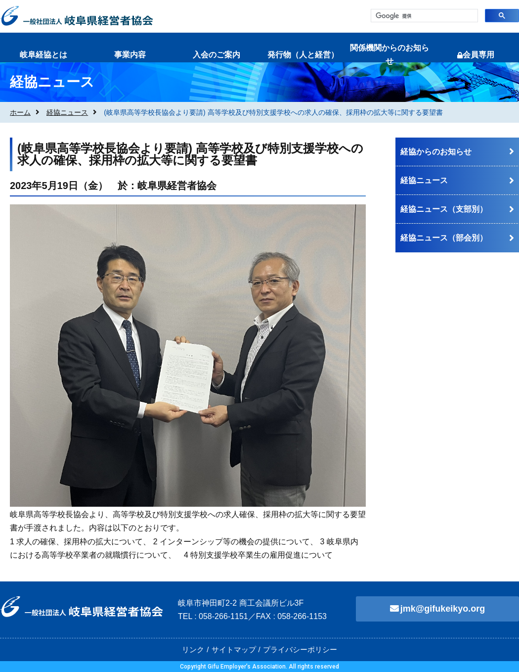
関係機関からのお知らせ (389, 54)
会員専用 (475, 54)
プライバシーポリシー (300, 649)
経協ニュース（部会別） (443, 238)
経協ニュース (67, 112)
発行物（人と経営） (303, 54)
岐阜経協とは (43, 54)
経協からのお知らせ (436, 151)
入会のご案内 (216, 54)
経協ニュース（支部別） (443, 209)
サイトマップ (234, 649)
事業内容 (130, 54)
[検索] (423, 16)
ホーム (20, 112)
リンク (193, 649)
